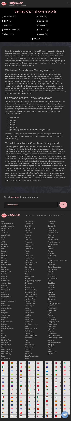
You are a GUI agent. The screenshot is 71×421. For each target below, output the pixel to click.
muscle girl (28, 354)
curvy (3, 319)
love (26, 326)
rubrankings (52, 256)
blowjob (4, 260)
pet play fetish (53, 233)
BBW (3, 249)
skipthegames (53, 278)
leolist (27, 317)
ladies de (28, 310)
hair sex (27, 278)
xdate (50, 349)
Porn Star (51, 235)
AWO (3, 242)
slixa (49, 281)
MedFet (27, 342)
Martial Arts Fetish (31, 329)
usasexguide (52, 333)
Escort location (54, 215)
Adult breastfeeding (8, 226)
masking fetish (30, 333)
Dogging (4, 324)
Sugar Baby (52, 297)
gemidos (28, 272)
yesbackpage (52, 351)
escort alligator (6, 358)
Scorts (50, 258)
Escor (3, 356)
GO (63, 204)
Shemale (51, 272)
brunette (4, 274)
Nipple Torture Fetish (32, 356)
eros (3, 347)
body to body (6, 265)
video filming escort (55, 338)
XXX (62, 215)
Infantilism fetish (30, 299)
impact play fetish (31, 294)
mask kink (28, 331)
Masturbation (29, 338)
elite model (5, 342)
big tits (3, 253)
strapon (50, 292)
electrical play (6, 340)
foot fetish (28, 260)
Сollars (50, 354)
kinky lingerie (29, 306)
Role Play (51, 249)
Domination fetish (7, 329)
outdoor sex (52, 226)
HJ (25, 285)
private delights (53, 240)
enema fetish (6, 345)
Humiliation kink (30, 292)
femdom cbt (29, 246)
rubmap (51, 253)
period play (52, 230)
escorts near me (30, 228)
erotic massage (6, 351)
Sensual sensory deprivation (57, 260)
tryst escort (52, 329)
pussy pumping (53, 244)
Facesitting (28, 242)
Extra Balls (28, 240)
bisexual (4, 256)
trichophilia (52, 326)
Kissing (27, 308)
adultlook (4, 230)
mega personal (30, 345)
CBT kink (4, 288)
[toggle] (64, 414)
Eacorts (4, 335)
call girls (4, 276)
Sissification (52, 276)
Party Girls (51, 228)
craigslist (4, 313)
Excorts (27, 237)
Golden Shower (30, 276)
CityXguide (5, 294)
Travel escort (52, 324)
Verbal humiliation (54, 335)
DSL (2, 333)
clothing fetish (6, 297)
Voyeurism (51, 340)
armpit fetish (5, 235)
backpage (4, 244)
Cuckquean (5, 317)
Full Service (29, 265)
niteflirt (27, 358)
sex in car (51, 262)
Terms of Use (30, 215)
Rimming (51, 246)
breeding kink (6, 272)
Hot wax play (29, 288)
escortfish (28, 226)
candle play (5, 281)
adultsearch (5, 233)
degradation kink (7, 322)
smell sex (51, 283)
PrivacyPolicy (41, 215)
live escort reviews (31, 324)
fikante (27, 251)
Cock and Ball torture (8, 301)
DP (2, 331)
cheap (3, 292)
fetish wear (29, 249)
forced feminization (31, 262)
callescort (4, 278)
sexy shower (52, 269)
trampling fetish (53, 322)
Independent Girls (31, 297)
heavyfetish (29, 283)
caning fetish (6, 283)
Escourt (27, 230)
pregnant (51, 237)
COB (3, 299)
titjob (50, 313)
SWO (50, 301)
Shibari (50, 274)
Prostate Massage (54, 242)
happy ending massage (33, 281)
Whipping (51, 345)
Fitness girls (29, 256)
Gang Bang (28, 267)
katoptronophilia (30, 303)
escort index (29, 224)
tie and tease (52, 310)
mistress (27, 351)
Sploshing (51, 288)
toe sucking (52, 319)
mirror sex (28, 349)
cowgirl (3, 310)
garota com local (31, 269)
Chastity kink (5, 290)
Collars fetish (6, 306)
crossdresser (5, 315)
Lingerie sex (29, 319)
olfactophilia (52, 221)
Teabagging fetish (54, 303)
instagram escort (30, 301)
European (28, 235)
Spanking (51, 285)
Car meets (4, 285)
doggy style (5, 326)
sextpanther (52, 265)
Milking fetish (29, 347)
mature (27, 340)
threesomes (52, 306)
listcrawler (28, 322)
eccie (3, 338)
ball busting (5, 246)
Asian (3, 237)
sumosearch (52, 299)
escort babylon (30, 221)
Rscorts (50, 251)
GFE (26, 274)
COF (3, 303)
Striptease (51, 294)
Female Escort (29, 244)
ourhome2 (51, 224)
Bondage (4, 267)
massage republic (31, 335)
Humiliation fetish (31, 290)
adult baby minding (7, 224)
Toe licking (51, 317)
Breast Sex (5, 269)
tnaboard (51, 315)
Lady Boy (28, 315)
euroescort (28, 233)
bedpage (4, 251)
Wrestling (51, 347)
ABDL (3, 221)
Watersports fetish (54, 342)
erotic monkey (6, 354)
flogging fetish (30, 258)
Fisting (27, 253)
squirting (51, 290)
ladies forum (29, 313)
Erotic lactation (6, 349)
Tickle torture (52, 308)
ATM (2, 240)
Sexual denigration (54, 267)
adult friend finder (7, 228)
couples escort (6, 308)
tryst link (51, 331)
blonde (3, 258)
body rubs (5, 262)
